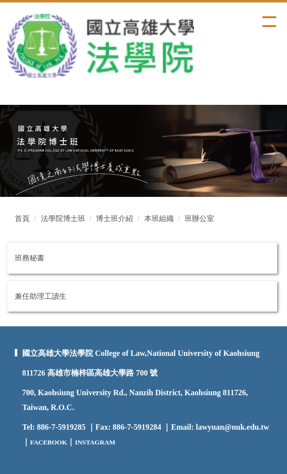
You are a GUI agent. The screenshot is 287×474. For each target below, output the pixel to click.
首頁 (22, 218)
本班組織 (159, 218)
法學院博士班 (63, 218)
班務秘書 (29, 257)
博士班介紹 (114, 218)
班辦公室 (199, 218)
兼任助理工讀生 (40, 296)
